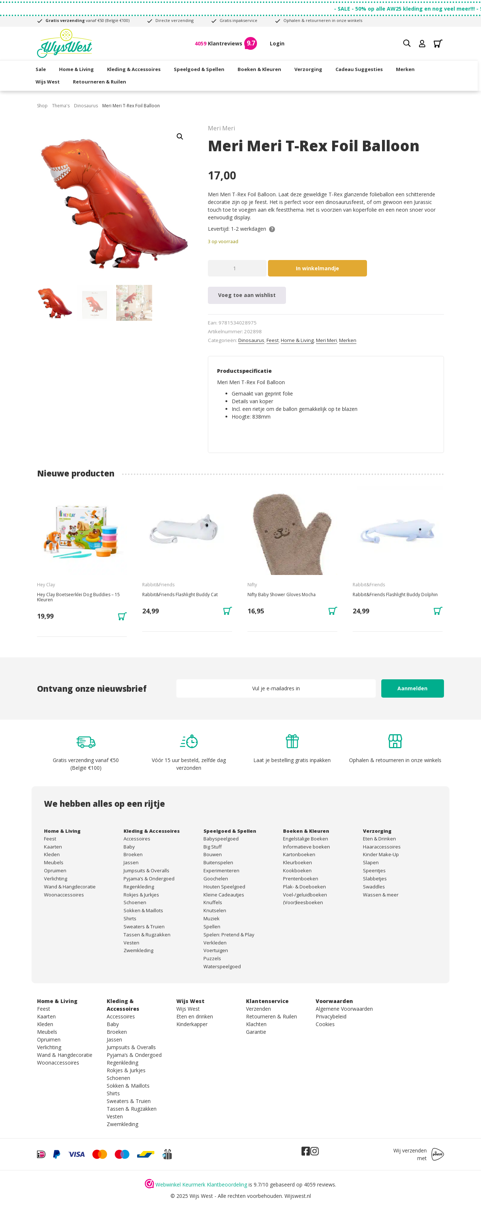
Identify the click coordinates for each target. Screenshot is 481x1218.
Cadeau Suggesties (360, 69)
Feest (273, 340)
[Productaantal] (237, 268)
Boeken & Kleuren (261, 69)
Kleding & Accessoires (135, 69)
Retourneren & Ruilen (101, 81)
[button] (180, 136)
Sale (42, 69)
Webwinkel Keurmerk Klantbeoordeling (201, 1184)
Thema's (61, 106)
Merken (406, 69)
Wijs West (49, 81)
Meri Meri (326, 340)
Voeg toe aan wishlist (247, 294)
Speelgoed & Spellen (200, 69)
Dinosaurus (86, 106)
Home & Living (77, 69)
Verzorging (310, 69)
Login (277, 43)
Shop (42, 106)
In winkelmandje (317, 268)
